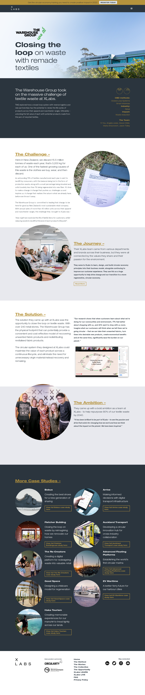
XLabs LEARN (81, 672)
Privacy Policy (81, 680)
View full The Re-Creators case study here (57, 574)
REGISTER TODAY (108, 2)
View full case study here (114, 571)
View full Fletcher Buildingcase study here (56, 544)
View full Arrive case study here (116, 508)
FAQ (76, 677)
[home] (15, 8)
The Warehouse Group (36, 90)
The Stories (79, 665)
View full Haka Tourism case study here (56, 632)
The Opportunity (82, 670)
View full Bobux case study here (58, 508)
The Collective (81, 667)
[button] (131, 8)
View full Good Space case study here (58, 600)
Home (77, 659)
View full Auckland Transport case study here (115, 544)
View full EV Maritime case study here (116, 596)
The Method (80, 662)
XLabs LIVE (79, 675)
